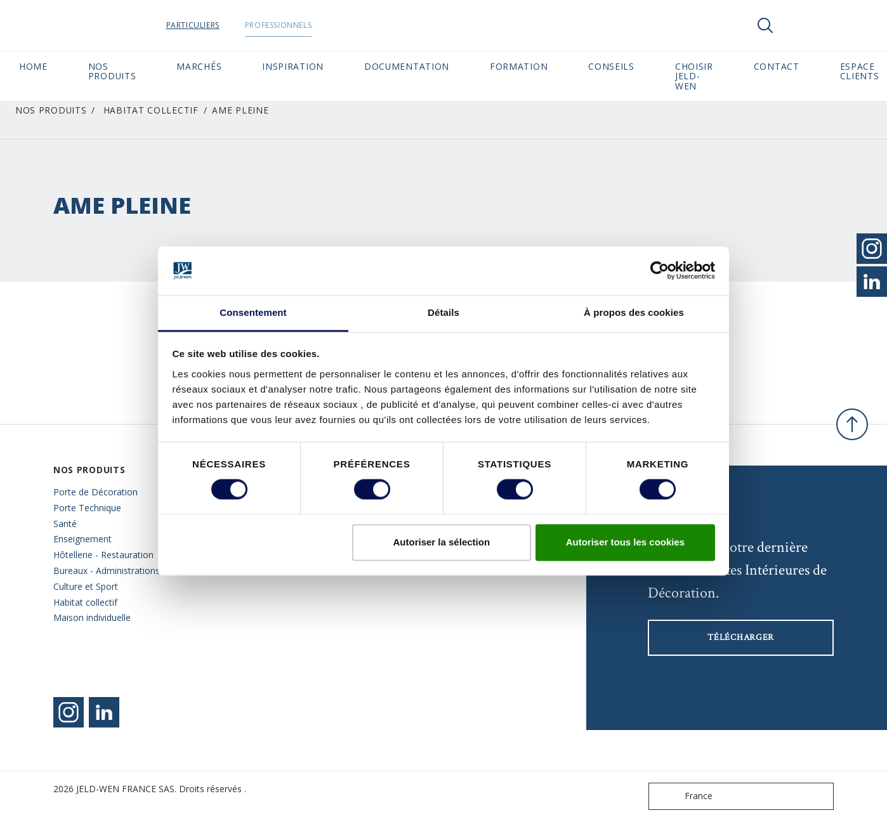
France (683, 796)
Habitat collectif (151, 110)
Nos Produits (50, 110)
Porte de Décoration (95, 492)
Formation (519, 66)
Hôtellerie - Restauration (103, 555)
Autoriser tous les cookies (625, 542)
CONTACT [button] (776, 66)
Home (33, 66)
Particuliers (217, 25)
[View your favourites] (803, 25)
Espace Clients (859, 71)
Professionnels (302, 25)
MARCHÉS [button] (198, 66)
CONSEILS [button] (611, 66)
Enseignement (82, 539)
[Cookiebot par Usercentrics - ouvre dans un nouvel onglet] (659, 270)
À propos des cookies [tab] (634, 312)
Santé (65, 524)
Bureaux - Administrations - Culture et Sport (109, 578)
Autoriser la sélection (441, 542)
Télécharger (740, 637)
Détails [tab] (443, 312)
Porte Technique (87, 508)
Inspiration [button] (293, 66)
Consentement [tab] (253, 312)
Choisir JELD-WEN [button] (694, 76)
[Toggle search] (765, 25)
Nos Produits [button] (112, 71)
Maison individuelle (92, 617)
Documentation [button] (406, 66)
